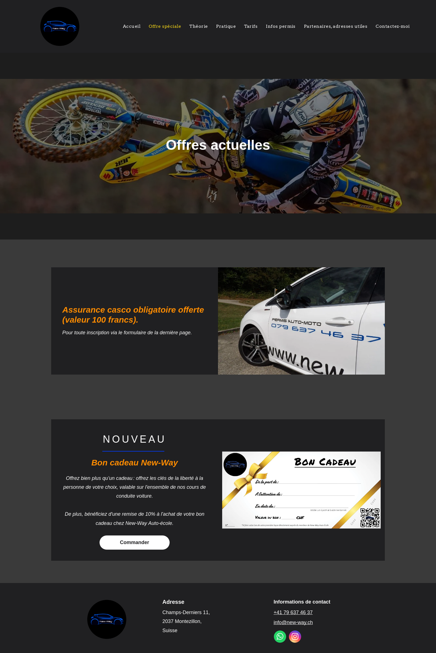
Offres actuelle (214, 145)
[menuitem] (132, 26)
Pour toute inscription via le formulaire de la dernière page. (127, 332)
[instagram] (295, 637)
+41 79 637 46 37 (293, 612)
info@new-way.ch (293, 622)
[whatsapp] (280, 637)
